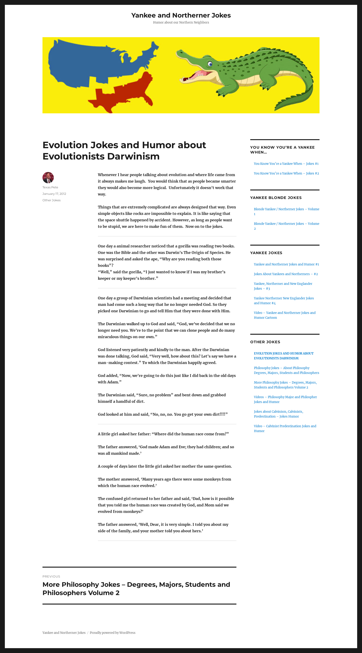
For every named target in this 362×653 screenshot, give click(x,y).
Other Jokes (51, 200)
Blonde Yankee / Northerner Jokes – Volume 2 (286, 226)
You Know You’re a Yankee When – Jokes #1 (286, 164)
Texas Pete (50, 187)
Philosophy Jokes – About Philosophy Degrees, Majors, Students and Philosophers (286, 370)
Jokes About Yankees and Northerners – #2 (286, 274)
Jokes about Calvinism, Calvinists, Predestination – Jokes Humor (278, 414)
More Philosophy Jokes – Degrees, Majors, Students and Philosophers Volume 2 (285, 385)
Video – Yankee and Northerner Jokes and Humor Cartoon (285, 315)
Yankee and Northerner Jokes (181, 15)
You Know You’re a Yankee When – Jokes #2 (286, 173)
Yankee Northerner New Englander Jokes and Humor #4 (284, 300)
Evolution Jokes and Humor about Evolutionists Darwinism (284, 356)
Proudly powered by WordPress (113, 633)
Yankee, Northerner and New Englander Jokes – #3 (283, 286)
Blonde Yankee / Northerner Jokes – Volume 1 (286, 211)
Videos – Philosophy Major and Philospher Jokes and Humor (285, 399)
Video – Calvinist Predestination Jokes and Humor (285, 428)
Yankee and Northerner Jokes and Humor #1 (286, 264)
